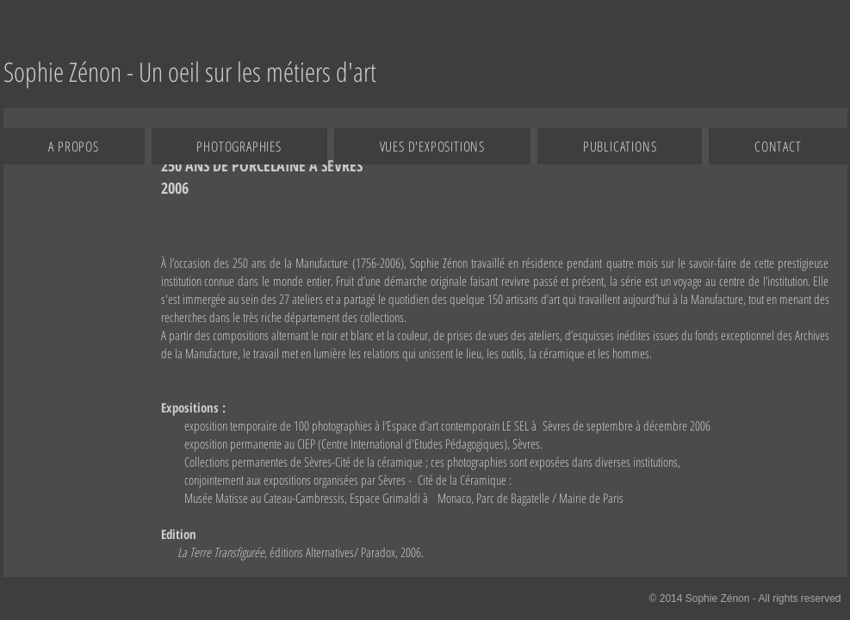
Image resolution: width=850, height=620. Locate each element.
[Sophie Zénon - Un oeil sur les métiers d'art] (189, 72)
